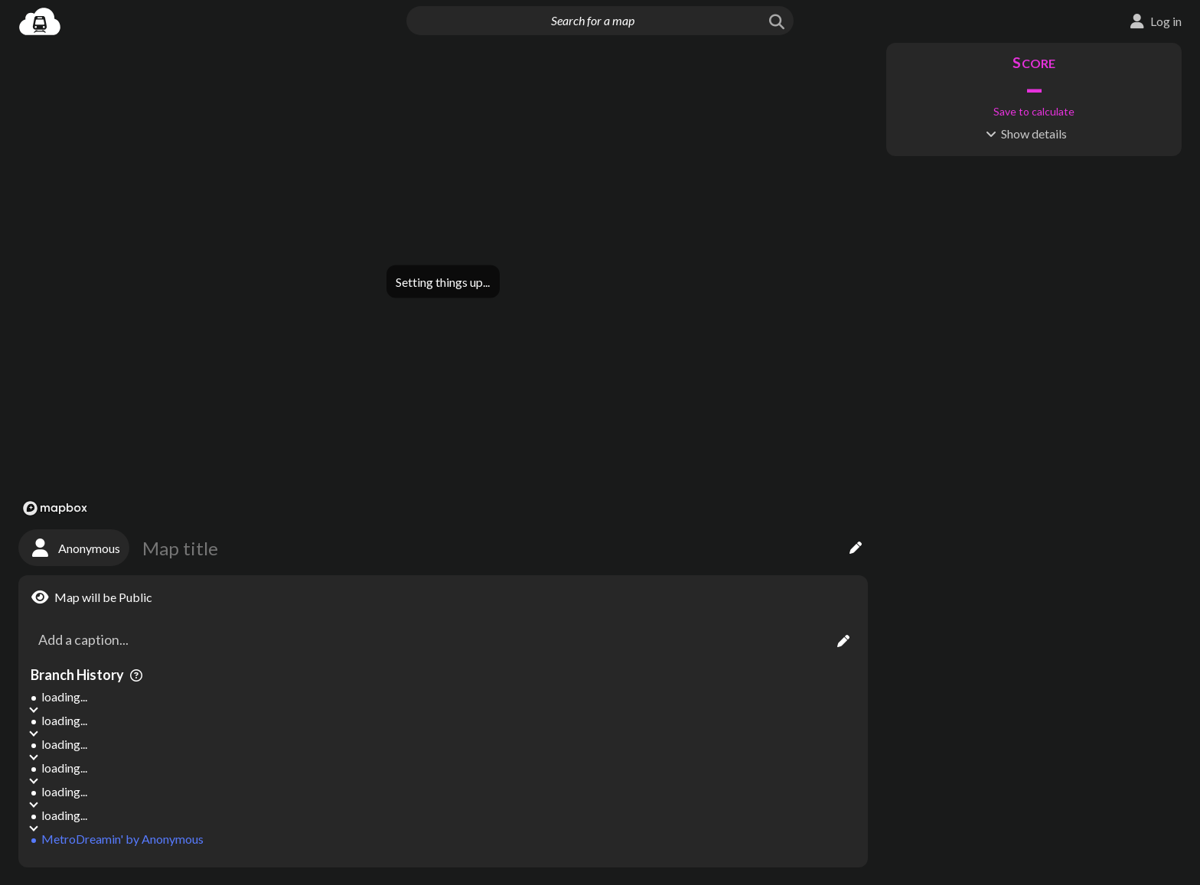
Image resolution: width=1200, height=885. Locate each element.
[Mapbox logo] (55, 508)
